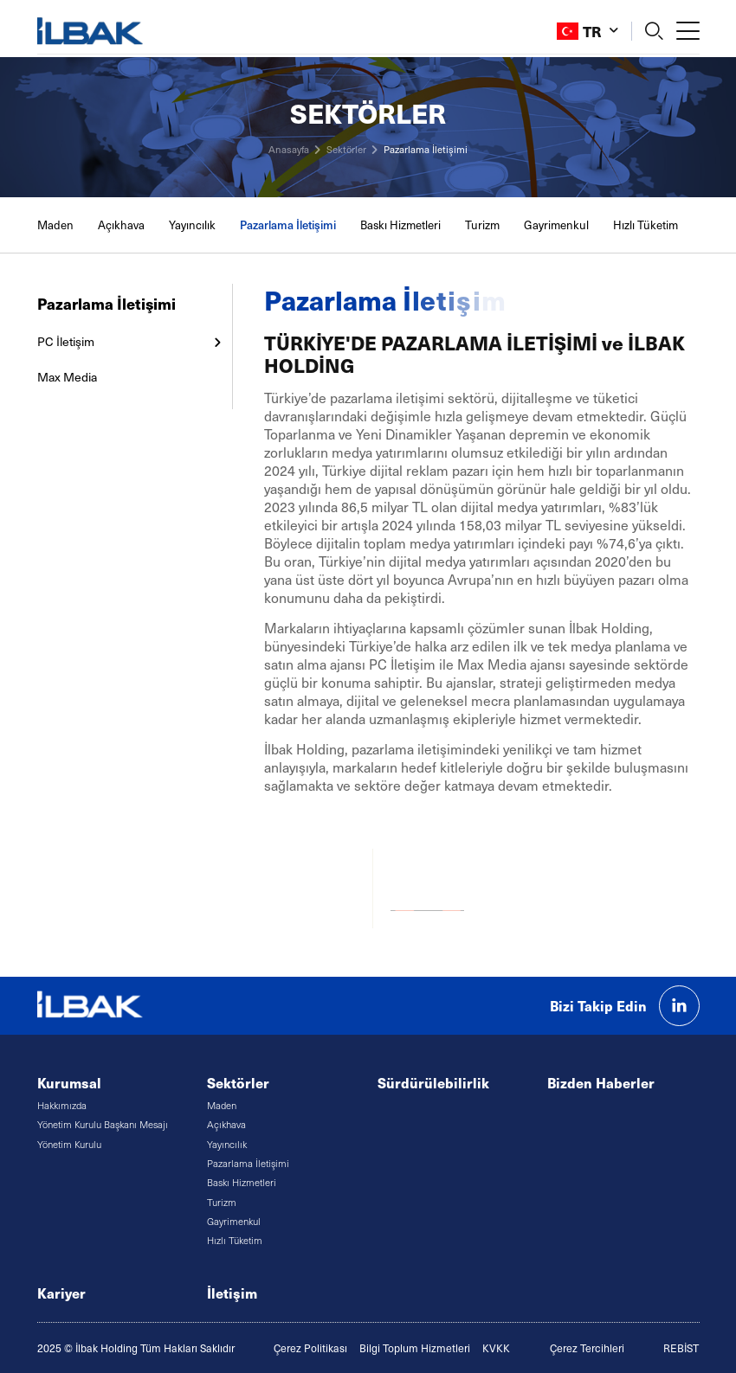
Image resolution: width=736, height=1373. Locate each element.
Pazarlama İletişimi (426, 149)
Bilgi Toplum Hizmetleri (414, 1348)
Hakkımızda (62, 1105)
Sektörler (346, 149)
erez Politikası (314, 1348)
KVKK (496, 1348)
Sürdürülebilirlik (433, 1083)
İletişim (232, 1293)
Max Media (69, 377)
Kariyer (61, 1293)
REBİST (681, 1348)
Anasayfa (288, 149)
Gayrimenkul (556, 225)
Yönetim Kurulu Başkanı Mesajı (102, 1124)
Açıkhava (121, 225)
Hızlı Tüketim (645, 225)
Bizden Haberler (601, 1083)
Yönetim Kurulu (69, 1144)
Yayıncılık (192, 225)
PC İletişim (65, 341)
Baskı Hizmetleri (400, 225)
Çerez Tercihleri (587, 1348)
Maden (55, 225)
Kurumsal (69, 1083)
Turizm (482, 225)
